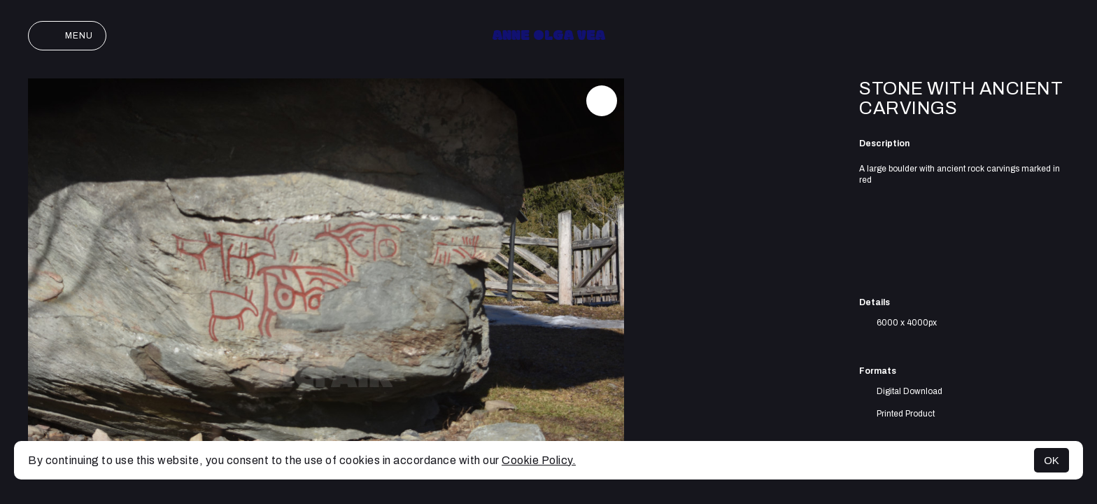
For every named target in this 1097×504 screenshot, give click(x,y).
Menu (67, 35)
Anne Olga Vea (549, 36)
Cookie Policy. (539, 460)
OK (1051, 460)
